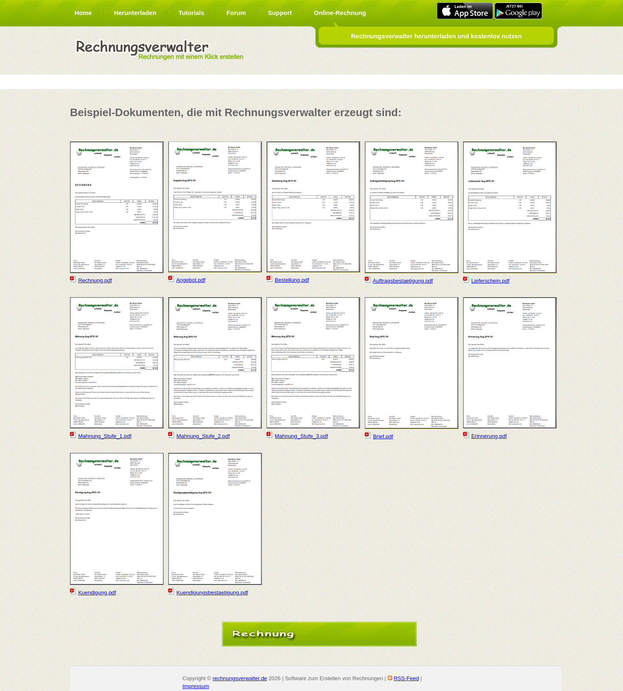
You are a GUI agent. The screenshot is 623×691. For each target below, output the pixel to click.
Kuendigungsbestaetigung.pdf (212, 592)
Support (280, 12)
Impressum (195, 686)
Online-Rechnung (340, 12)
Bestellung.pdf (292, 280)
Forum (236, 12)
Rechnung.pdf (95, 280)
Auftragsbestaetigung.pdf (403, 281)
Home (83, 12)
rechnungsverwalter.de (239, 678)
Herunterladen (135, 12)
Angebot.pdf (190, 280)
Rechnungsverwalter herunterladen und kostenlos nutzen (436, 36)
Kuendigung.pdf (97, 592)
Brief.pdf (383, 436)
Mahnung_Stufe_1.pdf (105, 436)
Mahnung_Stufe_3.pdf (301, 436)
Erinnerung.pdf (489, 436)
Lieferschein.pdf (490, 281)
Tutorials (191, 12)
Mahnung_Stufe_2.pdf (203, 436)
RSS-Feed (406, 678)
